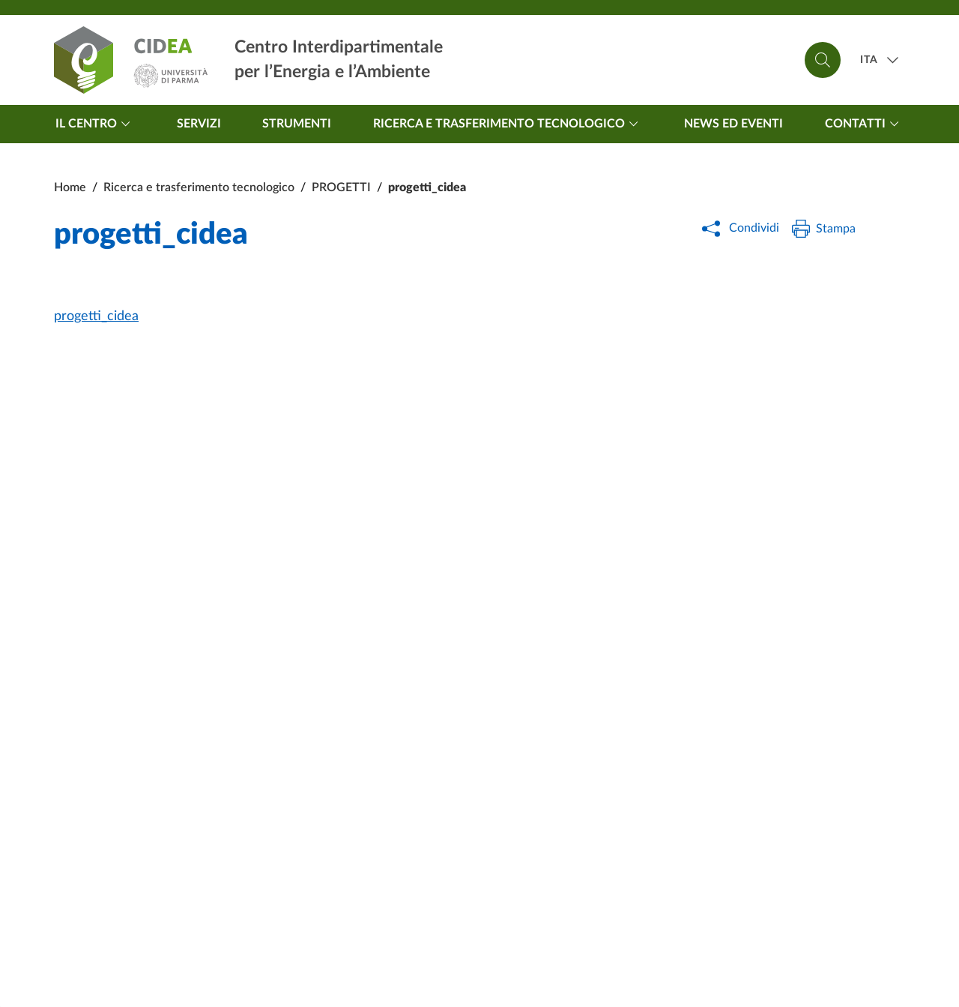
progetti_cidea (96, 316)
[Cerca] (823, 60)
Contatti (864, 124)
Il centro (95, 124)
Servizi (199, 124)
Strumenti (296, 124)
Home (70, 187)
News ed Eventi (733, 124)
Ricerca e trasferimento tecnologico (508, 124)
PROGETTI (341, 187)
